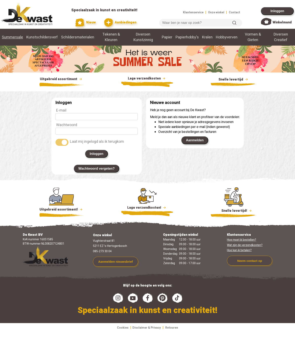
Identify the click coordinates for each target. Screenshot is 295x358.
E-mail (61, 110)
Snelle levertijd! (234, 210)
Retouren (171, 328)
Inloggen (277, 11)
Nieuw (85, 22)
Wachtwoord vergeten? (96, 168)
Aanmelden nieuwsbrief (115, 261)
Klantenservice (193, 12)
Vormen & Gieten (253, 37)
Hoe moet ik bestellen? (241, 240)
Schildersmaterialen (77, 37)
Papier (167, 37)
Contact (234, 12)
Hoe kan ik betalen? (239, 250)
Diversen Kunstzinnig (143, 37)
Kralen (207, 37)
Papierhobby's (187, 37)
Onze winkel (216, 12)
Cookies (122, 328)
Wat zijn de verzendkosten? (245, 245)
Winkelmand (282, 22)
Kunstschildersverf (42, 37)
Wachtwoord (66, 125)
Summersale (12, 37)
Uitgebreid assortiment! (61, 209)
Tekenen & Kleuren (111, 37)
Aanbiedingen (120, 22)
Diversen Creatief (281, 37)
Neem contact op (249, 260)
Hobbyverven (226, 37)
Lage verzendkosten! (147, 208)
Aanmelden (195, 140)
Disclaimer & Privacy (146, 328)
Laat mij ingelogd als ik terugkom (97, 141)
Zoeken (234, 22)
